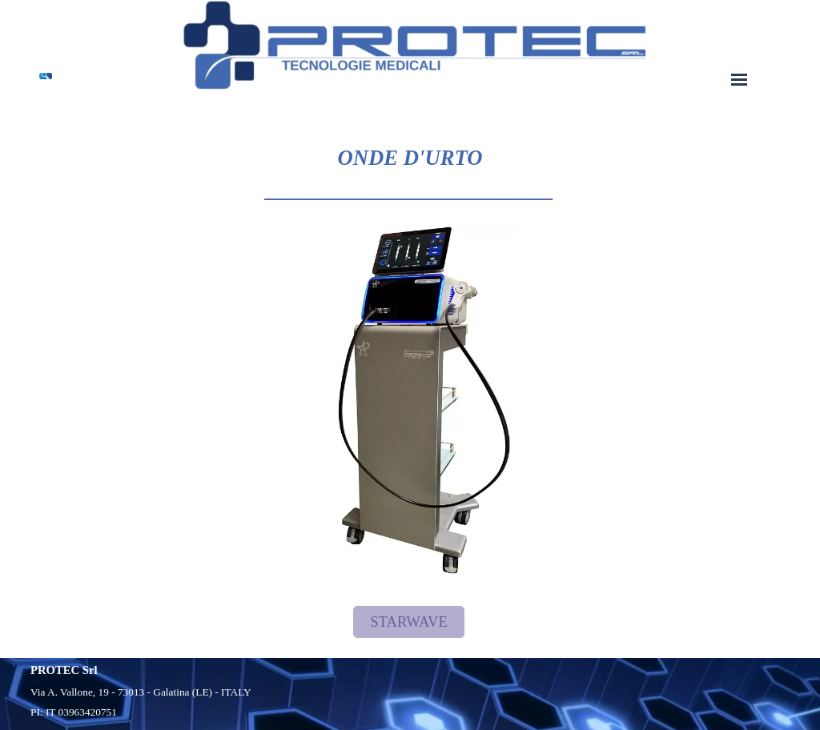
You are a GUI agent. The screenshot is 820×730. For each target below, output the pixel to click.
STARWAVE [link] (409, 621)
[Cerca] (44, 76)
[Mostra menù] (739, 79)
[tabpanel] (410, 158)
